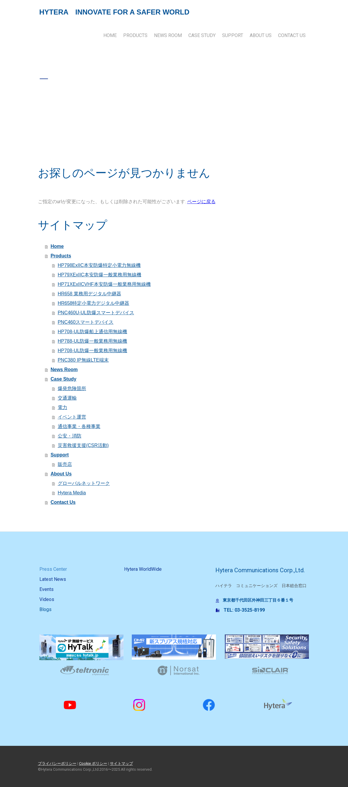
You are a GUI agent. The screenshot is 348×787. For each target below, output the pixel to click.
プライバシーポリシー (57, 763)
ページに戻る (201, 201)
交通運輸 (67, 397)
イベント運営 (72, 416)
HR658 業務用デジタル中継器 (89, 293)
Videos (46, 599)
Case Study (202, 35)
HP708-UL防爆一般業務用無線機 (92, 350)
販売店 (65, 464)
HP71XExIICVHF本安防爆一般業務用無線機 (104, 284)
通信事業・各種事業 (79, 426)
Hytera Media (72, 492)
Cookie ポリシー (93, 763)
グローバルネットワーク (84, 483)
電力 (62, 407)
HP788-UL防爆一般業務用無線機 (92, 341)
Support (232, 35)
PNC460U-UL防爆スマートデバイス (96, 312)
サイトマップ (121, 763)
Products (135, 35)
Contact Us (292, 35)
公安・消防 (69, 435)
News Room (168, 35)
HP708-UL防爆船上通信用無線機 (92, 331)
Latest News (52, 579)
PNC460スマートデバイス (85, 322)
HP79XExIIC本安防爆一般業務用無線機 (99, 274)
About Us (261, 35)
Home (110, 35)
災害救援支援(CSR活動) (83, 445)
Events (46, 589)
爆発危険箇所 (72, 388)
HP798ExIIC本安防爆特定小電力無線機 (99, 265)
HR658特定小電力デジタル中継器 (93, 303)
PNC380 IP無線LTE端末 (83, 360)
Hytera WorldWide (143, 569)
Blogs (45, 609)
